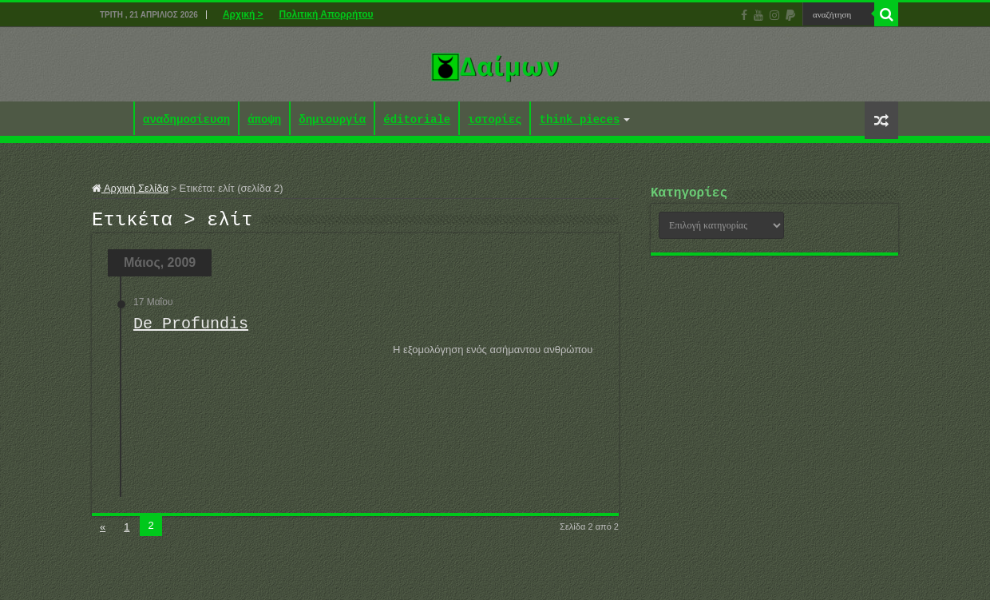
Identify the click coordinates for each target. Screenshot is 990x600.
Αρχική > (243, 14)
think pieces (579, 120)
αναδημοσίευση (186, 120)
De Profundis (190, 329)
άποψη (264, 120)
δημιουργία (332, 120)
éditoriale (416, 120)
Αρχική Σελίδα (130, 188)
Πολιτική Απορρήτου (326, 14)
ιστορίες (494, 120)
